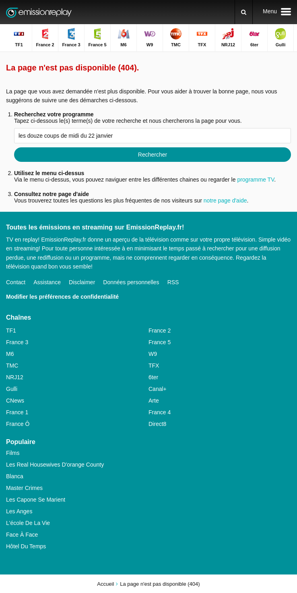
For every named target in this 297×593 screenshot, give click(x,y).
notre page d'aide (224, 200)
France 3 (17, 342)
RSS (173, 282)
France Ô (17, 424)
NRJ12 (14, 377)
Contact (15, 282)
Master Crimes (24, 488)
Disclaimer (82, 282)
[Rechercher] (244, 12)
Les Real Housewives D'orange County (55, 464)
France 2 (159, 330)
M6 (10, 354)
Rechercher (152, 154)
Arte (153, 400)
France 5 (159, 342)
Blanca (14, 476)
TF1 (11, 330)
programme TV (255, 179)
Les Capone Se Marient (35, 499)
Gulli (11, 389)
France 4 (159, 412)
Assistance (47, 282)
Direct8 (157, 424)
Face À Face (22, 534)
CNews (15, 400)
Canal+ (157, 389)
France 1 (17, 412)
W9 (152, 354)
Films (12, 453)
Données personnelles (131, 282)
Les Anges (19, 511)
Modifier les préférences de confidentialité (62, 296)
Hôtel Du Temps (26, 546)
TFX (153, 365)
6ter (153, 377)
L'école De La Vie (28, 523)
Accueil (105, 584)
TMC (12, 365)
